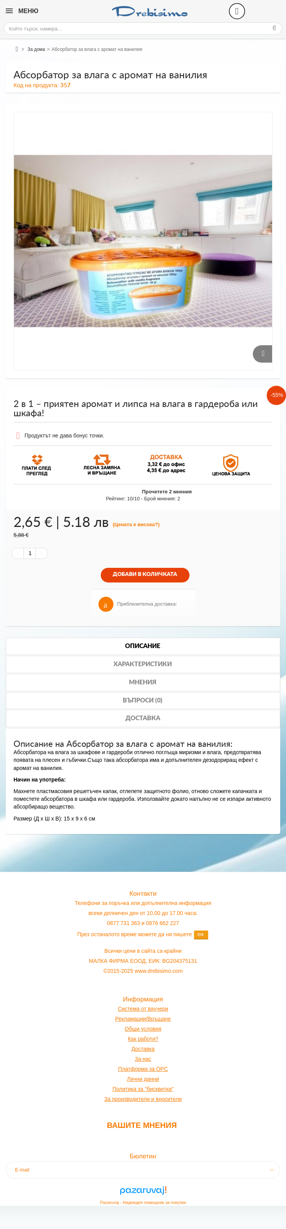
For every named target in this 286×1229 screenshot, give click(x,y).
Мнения (142, 682)
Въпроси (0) (142, 700)
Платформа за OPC (143, 1069)
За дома (36, 49)
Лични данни (143, 1079)
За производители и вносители (143, 1099)
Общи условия (143, 1029)
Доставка (142, 718)
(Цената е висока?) (136, 524)
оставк (143, 1049)
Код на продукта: (36, 85)
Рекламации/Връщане (143, 1019)
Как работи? (143, 1039)
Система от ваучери (143, 1009)
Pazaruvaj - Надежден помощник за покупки (143, 1202)
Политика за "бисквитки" (142, 1089)
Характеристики (142, 664)
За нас (143, 1059)
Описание (142, 646)
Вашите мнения (142, 1125)
